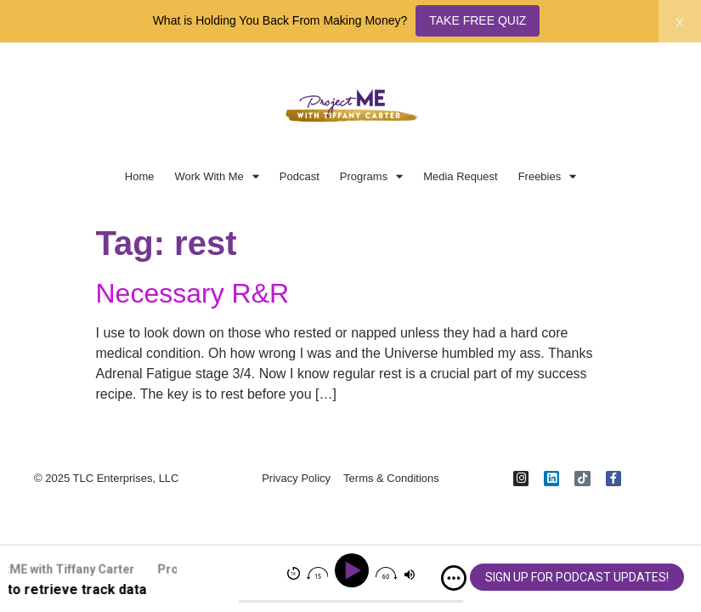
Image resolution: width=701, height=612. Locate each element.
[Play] (355, 571)
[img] (453, 578)
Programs (371, 176)
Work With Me (216, 176)
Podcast (299, 176)
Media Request (460, 176)
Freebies (547, 176)
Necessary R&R (193, 293)
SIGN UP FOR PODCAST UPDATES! (577, 577)
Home (140, 176)
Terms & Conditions (391, 479)
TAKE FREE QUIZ (477, 20)
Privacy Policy (296, 479)
